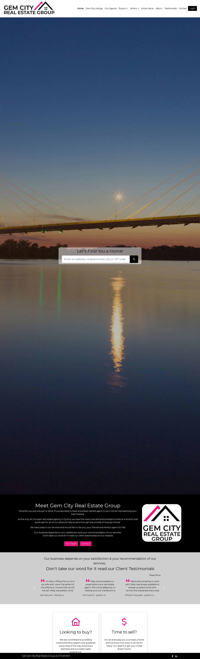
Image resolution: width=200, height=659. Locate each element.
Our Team (71, 543)
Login (192, 8)
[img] (172, 656)
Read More (155, 575)
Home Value (147, 8)
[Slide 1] (49, 601)
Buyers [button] (123, 8)
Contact (86, 543)
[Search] (96, 259)
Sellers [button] (134, 8)
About (159, 8)
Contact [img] (183, 8)
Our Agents (111, 8)
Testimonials (170, 8)
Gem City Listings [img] (94, 8)
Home (80, 8)
